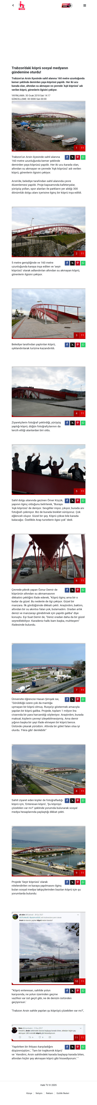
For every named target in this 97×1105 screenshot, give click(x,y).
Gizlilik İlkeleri (63, 1093)
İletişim (39, 1093)
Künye (29, 1093)
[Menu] (85, 5)
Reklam (49, 1093)
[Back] (13, 5)
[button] (67, 5)
